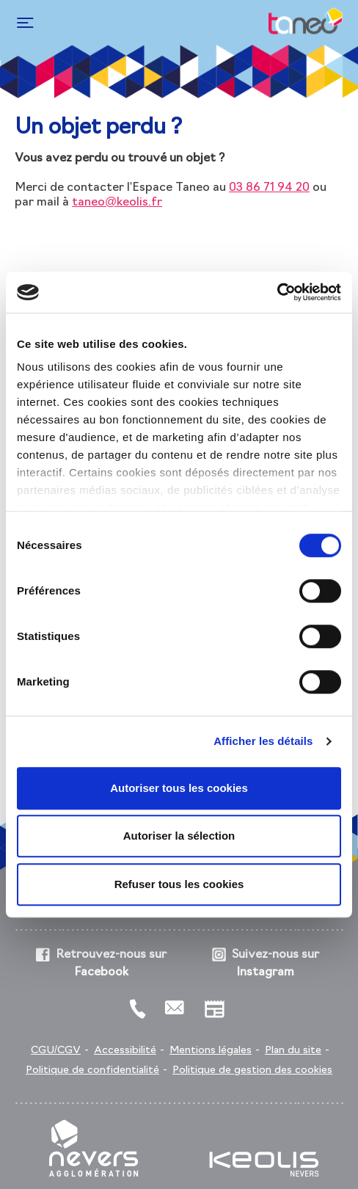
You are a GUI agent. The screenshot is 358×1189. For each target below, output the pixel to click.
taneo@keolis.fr (117, 202)
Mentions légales (210, 1050)
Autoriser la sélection (179, 835)
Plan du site (293, 1050)
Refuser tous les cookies (179, 884)
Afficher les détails (263, 741)
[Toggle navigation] (23, 22)
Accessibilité (125, 1050)
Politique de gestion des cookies (252, 1070)
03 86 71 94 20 (269, 188)
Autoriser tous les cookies (179, 788)
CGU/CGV (56, 1050)
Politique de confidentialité (92, 1070)
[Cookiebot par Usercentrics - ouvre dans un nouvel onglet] (277, 292)
